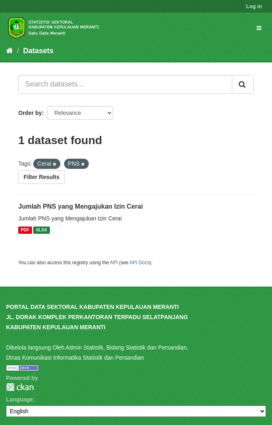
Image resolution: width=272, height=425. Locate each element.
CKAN (20, 387)
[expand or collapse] (259, 28)
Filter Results (42, 177)
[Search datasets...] (125, 84)
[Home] (9, 51)
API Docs (140, 262)
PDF (25, 230)
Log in (254, 6)
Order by (30, 113)
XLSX (41, 230)
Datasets (38, 51)
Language (19, 399)
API (114, 262)
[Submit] (243, 84)
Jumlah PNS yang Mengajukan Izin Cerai (80, 206)
